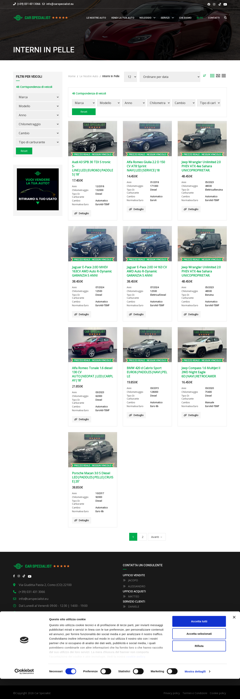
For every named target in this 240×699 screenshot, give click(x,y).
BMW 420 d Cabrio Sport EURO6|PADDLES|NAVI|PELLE (147, 372)
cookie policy (135, 677)
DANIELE (131, 606)
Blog (200, 17)
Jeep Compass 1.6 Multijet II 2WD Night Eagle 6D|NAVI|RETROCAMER (201, 372)
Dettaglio (81, 213)
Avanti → (157, 537)
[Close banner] (234, 637)
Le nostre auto (96, 17)
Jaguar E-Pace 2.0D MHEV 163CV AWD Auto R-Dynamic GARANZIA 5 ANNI (92, 271)
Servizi (165, 17)
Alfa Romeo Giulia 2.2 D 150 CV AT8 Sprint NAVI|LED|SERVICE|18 (146, 166)
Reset (24, 151)
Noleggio (145, 17)
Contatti (214, 17)
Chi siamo (185, 17)
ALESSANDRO (134, 586)
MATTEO (131, 596)
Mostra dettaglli (195, 691)
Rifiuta (199, 666)
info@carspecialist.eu (60, 3)
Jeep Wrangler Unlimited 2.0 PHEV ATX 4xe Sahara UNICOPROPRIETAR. (201, 166)
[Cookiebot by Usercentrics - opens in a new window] (24, 691)
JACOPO (130, 580)
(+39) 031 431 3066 (26, 3)
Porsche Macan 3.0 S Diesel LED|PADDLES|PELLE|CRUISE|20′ (92, 477)
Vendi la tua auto (122, 17)
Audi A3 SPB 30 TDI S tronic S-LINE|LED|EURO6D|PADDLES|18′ (92, 168)
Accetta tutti (199, 641)
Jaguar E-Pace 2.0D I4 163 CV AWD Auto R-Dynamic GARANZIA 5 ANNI (147, 271)
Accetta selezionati (199, 653)
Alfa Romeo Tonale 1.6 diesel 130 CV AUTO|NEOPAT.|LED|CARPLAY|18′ (92, 374)
